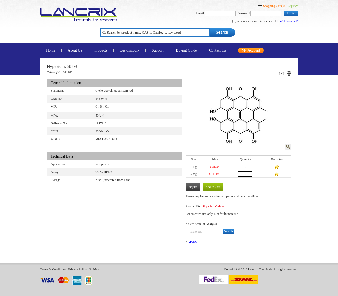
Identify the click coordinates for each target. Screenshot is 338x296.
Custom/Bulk (129, 50)
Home (50, 50)
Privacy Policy (77, 269)
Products (100, 50)
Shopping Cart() (274, 6)
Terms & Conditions (53, 269)
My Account (251, 50)
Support (157, 50)
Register (292, 6)
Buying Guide (186, 50)
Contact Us (217, 50)
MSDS (192, 242)
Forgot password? (287, 20)
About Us (75, 50)
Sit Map (94, 269)
